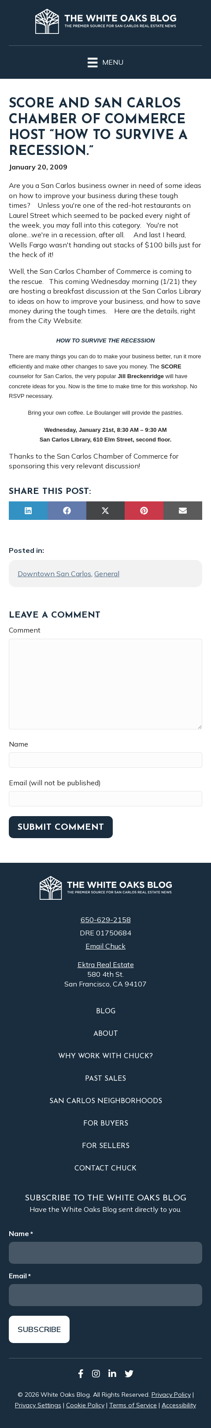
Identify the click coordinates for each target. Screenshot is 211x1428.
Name (18, 744)
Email (20, 1275)
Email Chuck (105, 946)
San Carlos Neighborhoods (105, 1101)
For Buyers (105, 1123)
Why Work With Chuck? (105, 1056)
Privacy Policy (171, 1395)
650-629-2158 (106, 919)
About (105, 1034)
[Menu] (105, 61)
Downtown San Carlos (54, 573)
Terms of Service (133, 1405)
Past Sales (105, 1078)
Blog (105, 1011)
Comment (25, 630)
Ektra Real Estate (106, 964)
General (106, 573)
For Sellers (106, 1146)
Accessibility (179, 1405)
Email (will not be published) (55, 782)
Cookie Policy (85, 1405)
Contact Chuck (105, 1168)
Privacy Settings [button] (38, 1405)
